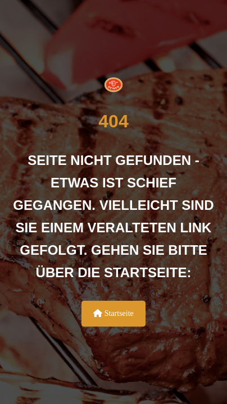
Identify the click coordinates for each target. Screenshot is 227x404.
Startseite (113, 313)
